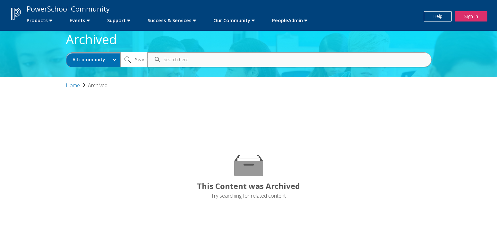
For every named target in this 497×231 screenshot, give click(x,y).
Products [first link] (37, 20)
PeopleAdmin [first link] (287, 20)
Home (73, 85)
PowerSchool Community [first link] (68, 8)
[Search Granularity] (93, 60)
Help (437, 16)
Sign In (471, 16)
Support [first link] (116, 20)
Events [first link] (77, 20)
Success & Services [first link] (170, 20)
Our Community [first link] (231, 20)
